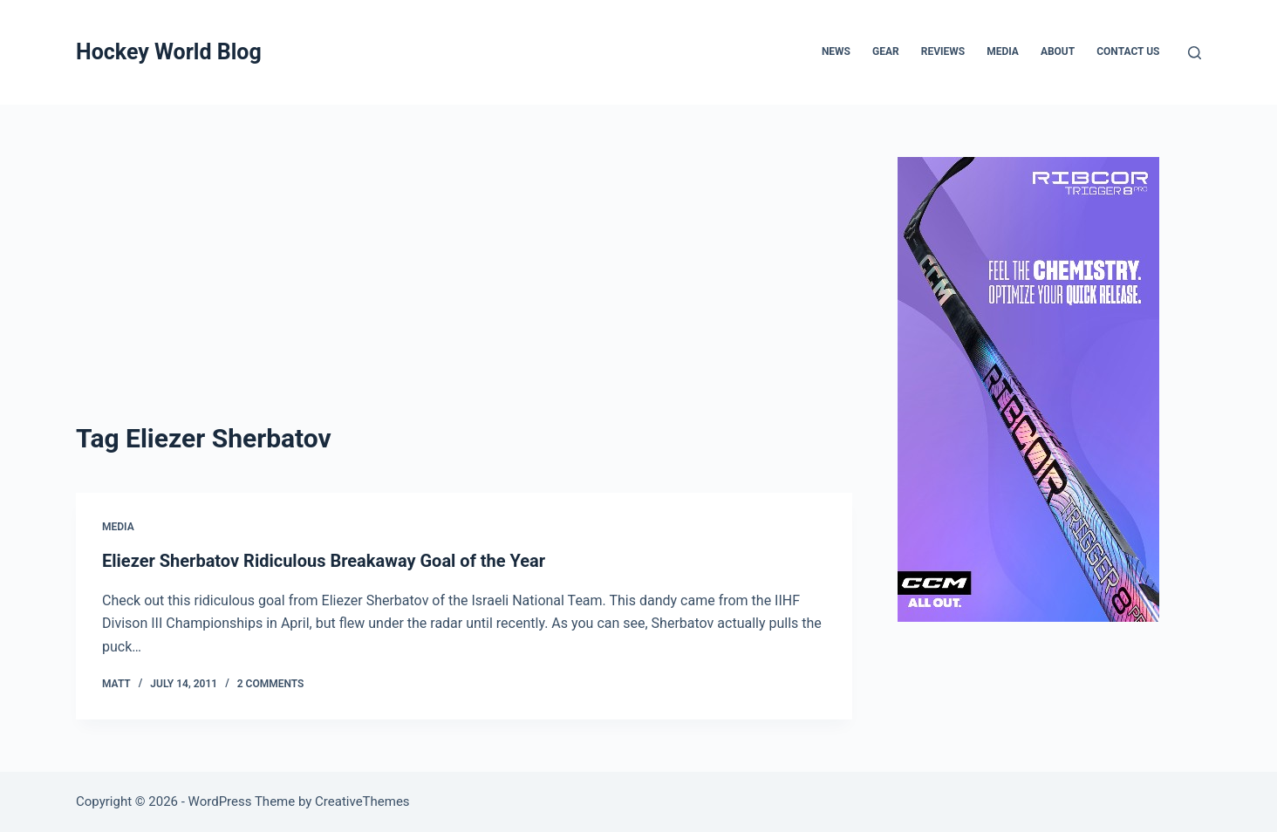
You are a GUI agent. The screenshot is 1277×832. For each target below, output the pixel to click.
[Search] (1194, 52)
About (1058, 51)
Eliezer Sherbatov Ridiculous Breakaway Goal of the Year (323, 560)
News (836, 51)
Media (1003, 51)
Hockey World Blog (169, 52)
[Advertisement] (464, 288)
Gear (885, 51)
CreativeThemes (362, 801)
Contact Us (1127, 51)
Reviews (943, 51)
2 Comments (270, 684)
